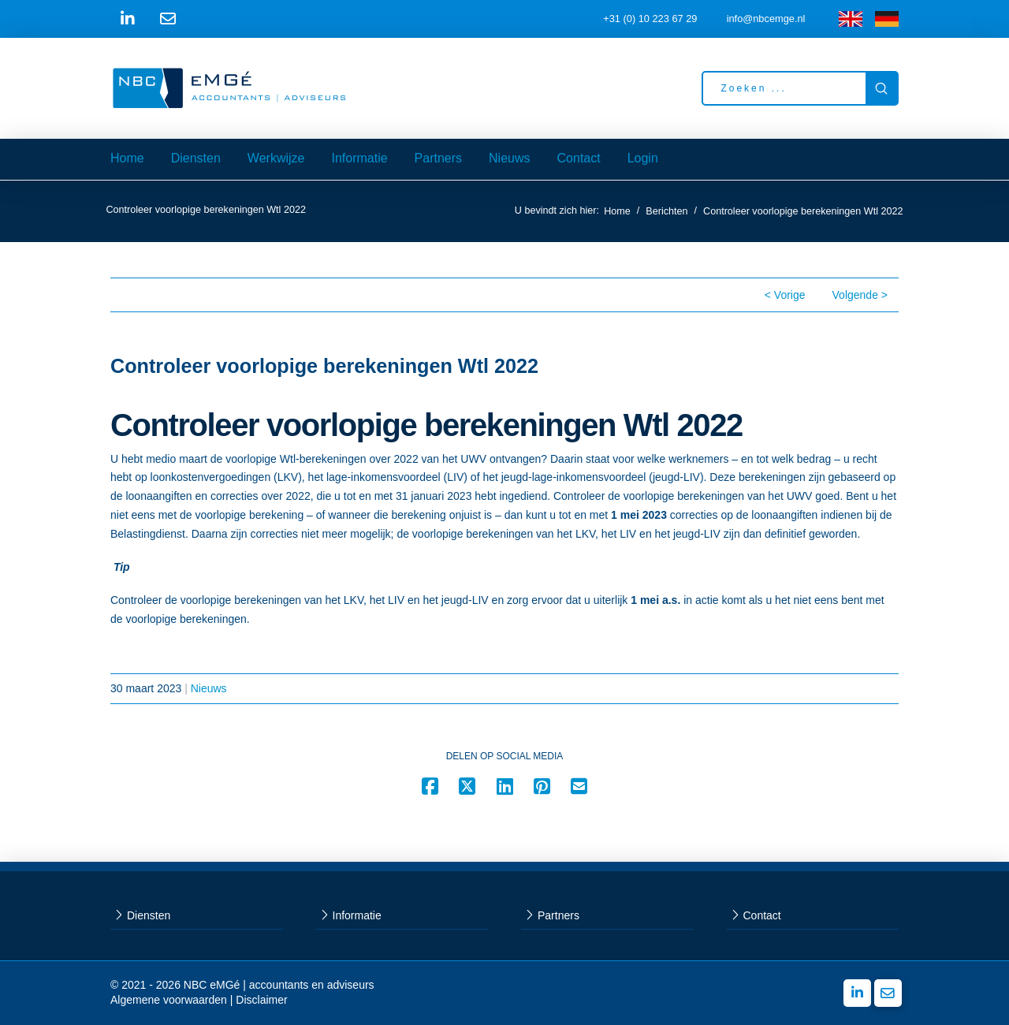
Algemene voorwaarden (168, 999)
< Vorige (785, 295)
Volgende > (860, 295)
